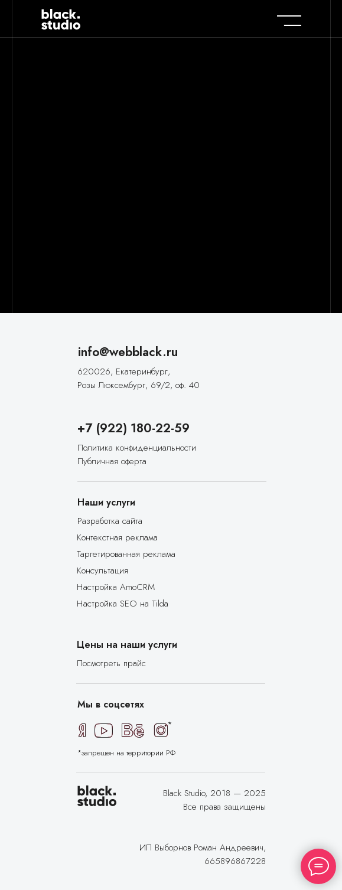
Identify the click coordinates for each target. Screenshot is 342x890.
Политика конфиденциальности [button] (136, 447)
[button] (117, 587)
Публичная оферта (111, 461)
